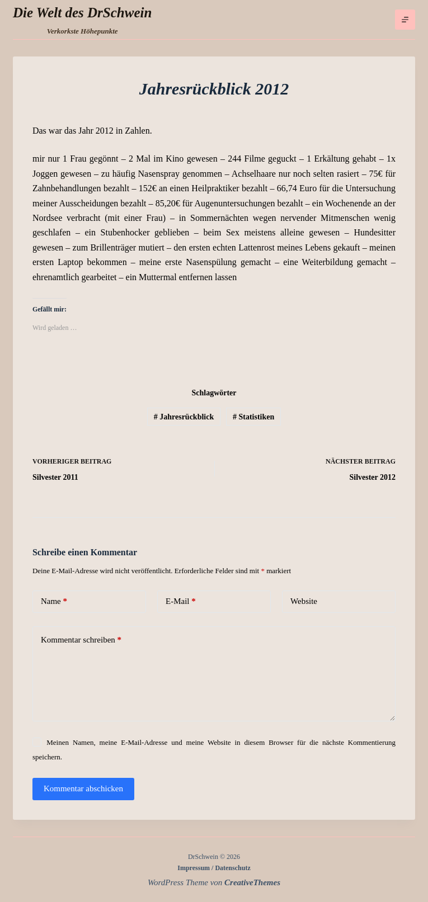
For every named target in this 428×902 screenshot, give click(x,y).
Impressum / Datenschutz (213, 868)
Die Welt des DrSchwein (82, 12)
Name (54, 601)
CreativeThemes (252, 882)
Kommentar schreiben (81, 640)
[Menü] (405, 20)
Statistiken (253, 417)
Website (303, 601)
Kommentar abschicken (83, 788)
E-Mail (181, 601)
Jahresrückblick (184, 417)
